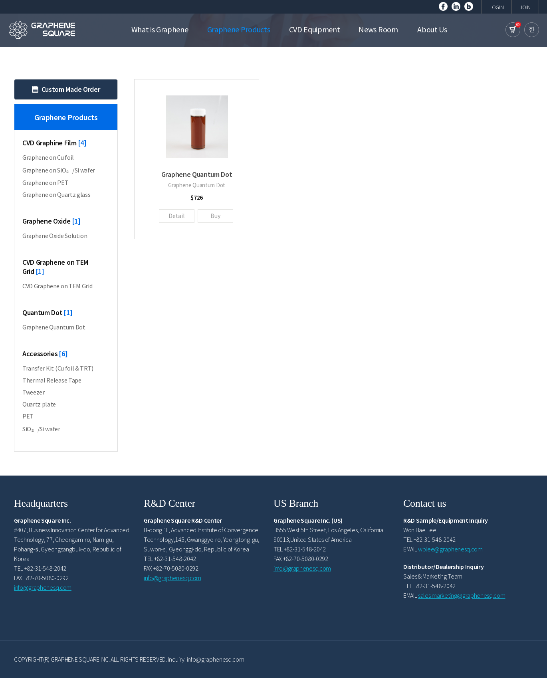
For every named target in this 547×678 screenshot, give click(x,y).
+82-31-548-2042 (45, 568)
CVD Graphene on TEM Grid (55, 267)
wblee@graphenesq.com (450, 549)
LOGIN (496, 7)
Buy (215, 216)
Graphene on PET (45, 182)
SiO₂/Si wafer (41, 429)
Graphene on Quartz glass (56, 194)
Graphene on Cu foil (48, 157)
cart (512, 29)
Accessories (45, 353)
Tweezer (33, 392)
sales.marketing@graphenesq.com (461, 595)
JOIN (525, 7)
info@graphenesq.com (42, 587)
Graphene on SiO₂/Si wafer (58, 170)
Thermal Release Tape (51, 380)
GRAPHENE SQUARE (42, 30)
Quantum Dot (47, 312)
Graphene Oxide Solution (54, 236)
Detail (176, 216)
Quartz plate (39, 404)
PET (28, 416)
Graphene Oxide (51, 221)
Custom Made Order (66, 89)
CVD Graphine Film (54, 142)
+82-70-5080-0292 (46, 578)
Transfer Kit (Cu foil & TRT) (57, 368)
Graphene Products (65, 134)
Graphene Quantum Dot (53, 327)
